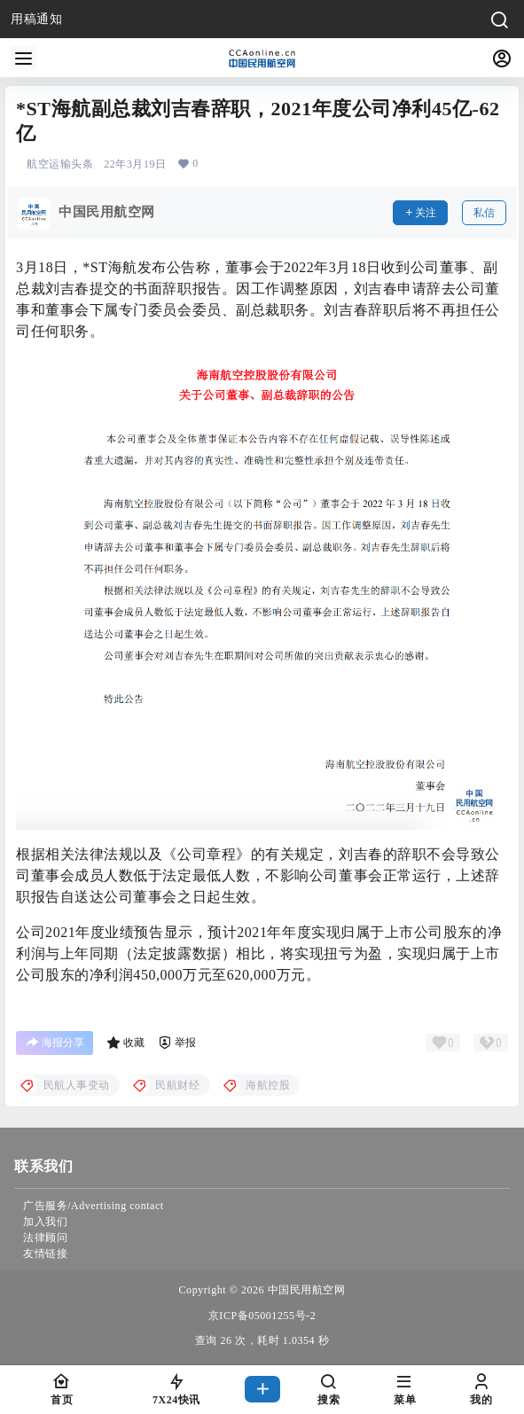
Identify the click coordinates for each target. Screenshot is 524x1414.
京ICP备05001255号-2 (262, 1315)
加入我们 (45, 1221)
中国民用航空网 (304, 1290)
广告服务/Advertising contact (93, 1205)
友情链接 (45, 1253)
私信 (484, 213)
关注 (420, 213)
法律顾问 (45, 1237)
